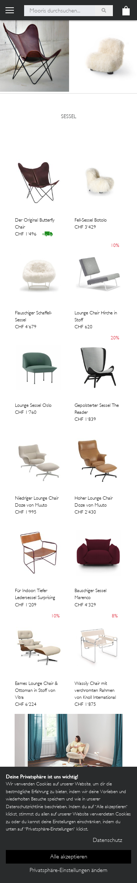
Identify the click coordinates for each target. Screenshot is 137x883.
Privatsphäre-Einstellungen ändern (68, 870)
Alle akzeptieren (68, 857)
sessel (68, 116)
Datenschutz (107, 840)
